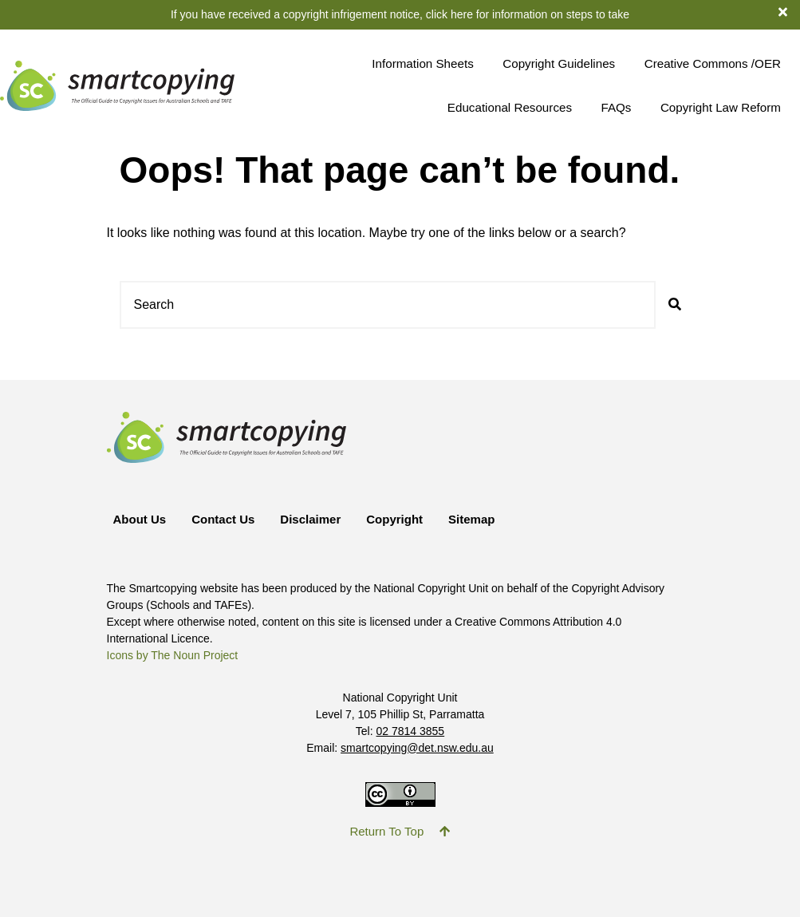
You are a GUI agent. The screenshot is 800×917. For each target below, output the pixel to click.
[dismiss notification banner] (789, 11)
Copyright (394, 519)
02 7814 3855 (410, 731)
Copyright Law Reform (720, 107)
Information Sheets (422, 63)
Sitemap (471, 519)
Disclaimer (310, 519)
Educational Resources (509, 107)
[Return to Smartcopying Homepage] (117, 86)
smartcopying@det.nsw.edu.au (417, 747)
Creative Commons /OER (712, 63)
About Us (140, 519)
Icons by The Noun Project (172, 655)
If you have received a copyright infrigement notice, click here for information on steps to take (400, 14)
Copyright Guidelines (558, 63)
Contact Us (222, 519)
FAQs (616, 107)
